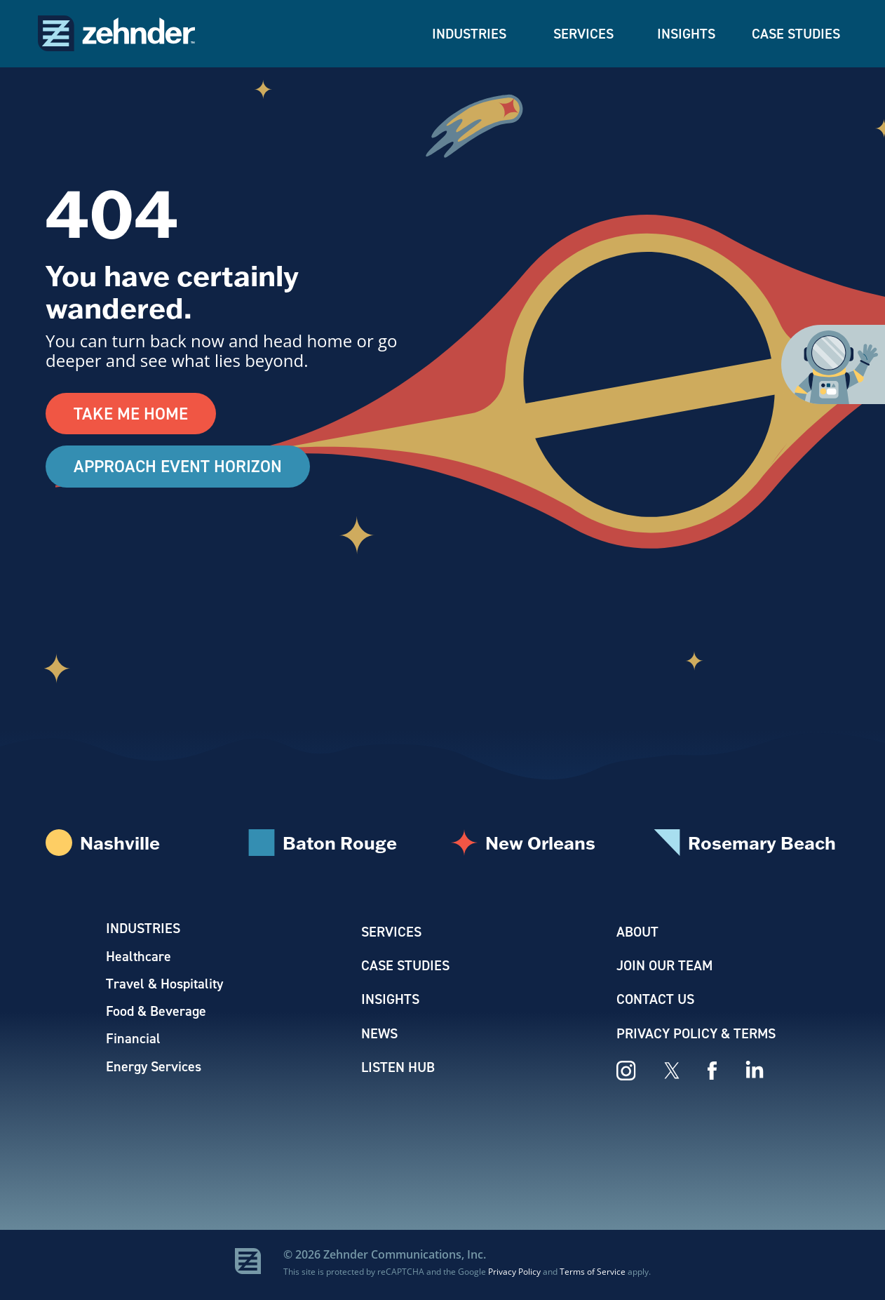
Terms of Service (593, 1274)
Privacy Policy (514, 1274)
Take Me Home (131, 414)
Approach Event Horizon (179, 467)
